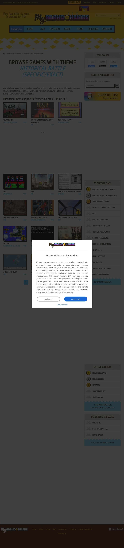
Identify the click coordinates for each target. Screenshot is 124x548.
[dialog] (62, 274)
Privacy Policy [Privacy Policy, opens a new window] (67, 292)
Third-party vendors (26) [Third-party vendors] (60, 276)
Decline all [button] (48, 299)
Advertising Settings (52, 289)
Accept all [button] (75, 299)
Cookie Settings (54, 292)
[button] (62, 304)
